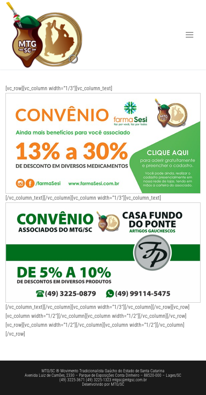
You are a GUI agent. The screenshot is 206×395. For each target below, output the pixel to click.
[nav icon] (190, 35)
